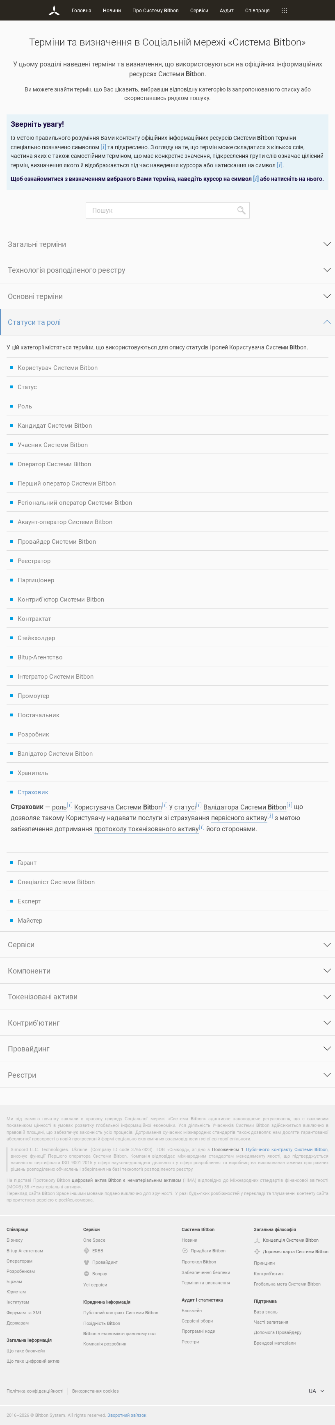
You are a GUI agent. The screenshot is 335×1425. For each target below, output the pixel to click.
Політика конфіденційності (35, 1391)
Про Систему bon (155, 10)
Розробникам (21, 1271)
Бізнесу (15, 1240)
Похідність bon (101, 1323)
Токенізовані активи (42, 996)
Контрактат (34, 618)
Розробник (33, 734)
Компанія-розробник (104, 1344)
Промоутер (33, 695)
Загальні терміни (37, 244)
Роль (25, 406)
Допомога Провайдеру (277, 1332)
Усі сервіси (95, 1284)
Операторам (19, 1261)
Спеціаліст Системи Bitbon (56, 882)
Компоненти (29, 971)
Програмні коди (198, 1331)
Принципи (264, 1263)
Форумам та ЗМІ (24, 1312)
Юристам (16, 1291)
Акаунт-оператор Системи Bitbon (65, 522)
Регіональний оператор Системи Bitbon (75, 502)
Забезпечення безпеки (206, 1272)
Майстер (30, 920)
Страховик (33, 792)
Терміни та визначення (206, 1282)
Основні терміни (35, 296)
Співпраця (257, 10)
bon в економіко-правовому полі (120, 1333)
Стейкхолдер (36, 638)
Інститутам (18, 1302)
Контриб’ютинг (34, 1023)
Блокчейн (192, 1310)
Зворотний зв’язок (126, 1415)
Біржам (14, 1281)
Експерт (29, 901)
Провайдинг (29, 1048)
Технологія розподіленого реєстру (66, 270)
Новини (112, 10)
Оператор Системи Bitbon (54, 464)
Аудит (227, 10)
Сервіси (199, 10)
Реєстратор (34, 560)
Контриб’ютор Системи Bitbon (61, 599)
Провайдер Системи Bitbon (57, 541)
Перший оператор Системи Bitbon (67, 483)
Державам (18, 1323)
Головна (81, 10)
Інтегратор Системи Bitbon (55, 676)
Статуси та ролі (34, 322)
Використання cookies (95, 1391)
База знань (266, 1312)
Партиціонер (36, 580)
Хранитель (33, 772)
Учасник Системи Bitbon (53, 444)
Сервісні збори (197, 1321)
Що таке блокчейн (26, 1350)
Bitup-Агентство (40, 657)
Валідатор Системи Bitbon (55, 753)
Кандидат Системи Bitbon (55, 425)
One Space (94, 1240)
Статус (27, 387)
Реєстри (22, 1075)
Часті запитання (271, 1322)
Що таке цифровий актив (33, 1361)
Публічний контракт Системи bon (120, 1312)
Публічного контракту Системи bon (287, 1149)
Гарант (27, 862)
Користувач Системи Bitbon (58, 367)
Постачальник (38, 715)
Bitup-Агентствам (25, 1250)
